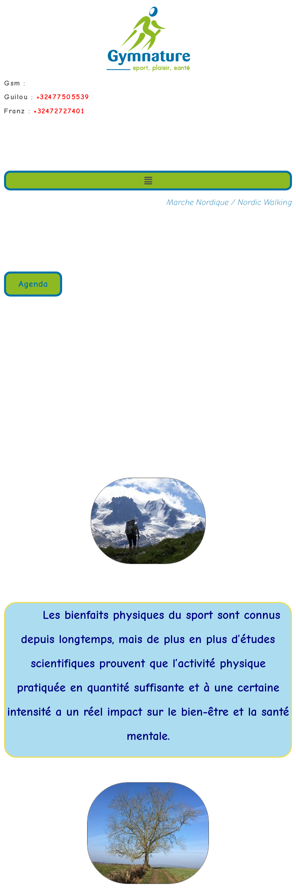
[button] (33, 284)
